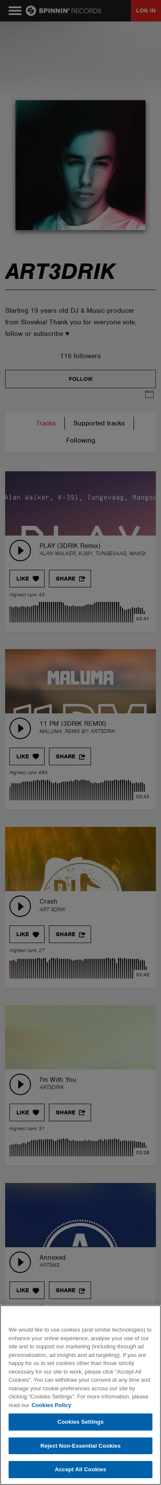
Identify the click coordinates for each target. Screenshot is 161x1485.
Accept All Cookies (80, 1469)
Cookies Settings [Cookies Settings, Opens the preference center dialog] (81, 1422)
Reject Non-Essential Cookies (80, 1446)
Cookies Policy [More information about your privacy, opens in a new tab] (51, 1405)
